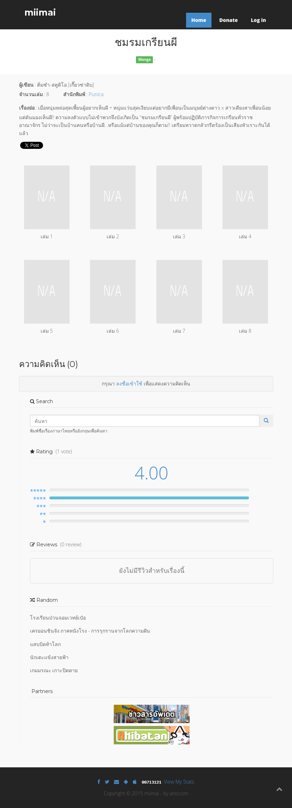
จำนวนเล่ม (31, 94)
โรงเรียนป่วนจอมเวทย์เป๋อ (58, 617)
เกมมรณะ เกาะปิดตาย (54, 670)
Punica (96, 94)
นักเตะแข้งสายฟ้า (49, 657)
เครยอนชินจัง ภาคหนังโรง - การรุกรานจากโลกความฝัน (90, 630)
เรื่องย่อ (27, 107)
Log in (258, 20)
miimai (40, 12)
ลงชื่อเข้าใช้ (129, 383)
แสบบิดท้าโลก (45, 644)
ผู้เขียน (26, 84)
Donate (228, 20)
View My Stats (179, 781)
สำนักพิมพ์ (74, 94)
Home (198, 20)
